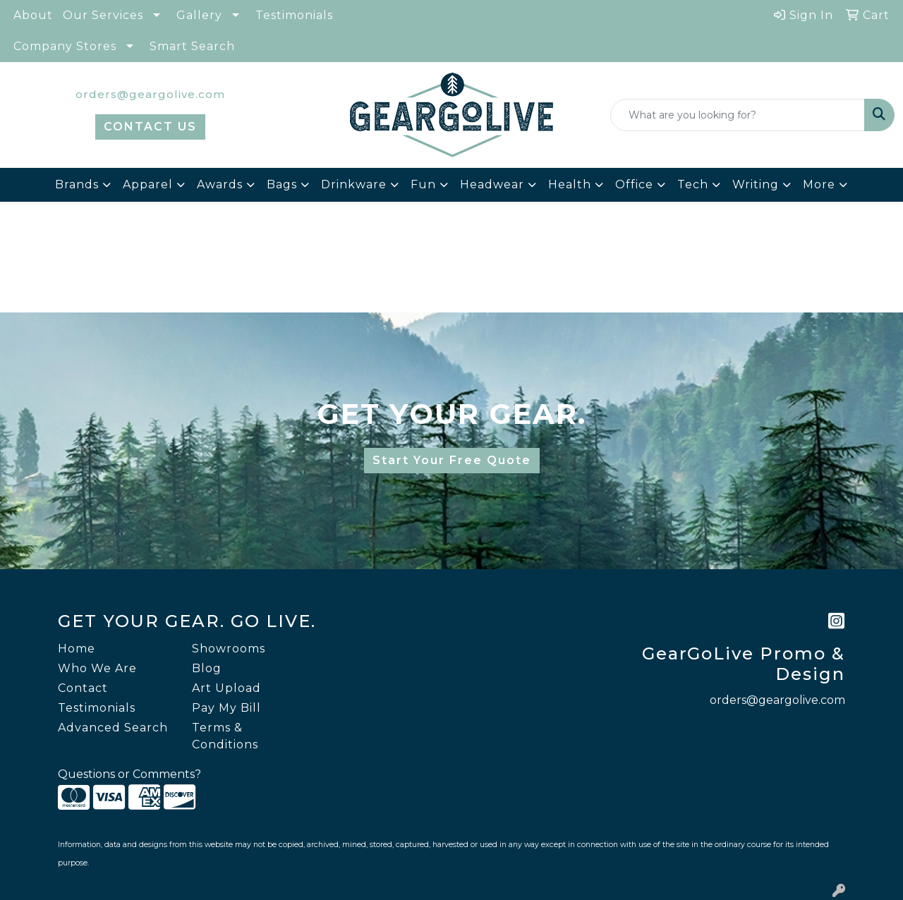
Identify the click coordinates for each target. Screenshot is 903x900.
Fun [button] (423, 184)
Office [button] (634, 184)
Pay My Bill (226, 707)
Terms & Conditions (225, 736)
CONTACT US (150, 126)
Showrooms (228, 648)
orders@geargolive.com (150, 94)
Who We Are (97, 668)
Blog (207, 668)
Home (76, 648)
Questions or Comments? (129, 774)
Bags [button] (282, 184)
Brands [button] (77, 184)
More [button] (819, 184)
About (33, 15)
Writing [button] (755, 184)
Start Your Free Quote (451, 460)
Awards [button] (220, 184)
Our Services (103, 15)
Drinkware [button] (354, 184)
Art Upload (226, 688)
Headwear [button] (492, 184)
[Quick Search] (737, 115)
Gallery (199, 15)
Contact (83, 688)
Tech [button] (692, 184)
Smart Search (192, 46)
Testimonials (294, 15)
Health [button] (569, 184)
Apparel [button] (148, 184)
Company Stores (64, 46)
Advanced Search (113, 727)
